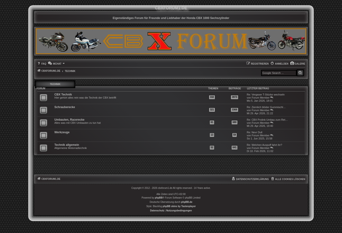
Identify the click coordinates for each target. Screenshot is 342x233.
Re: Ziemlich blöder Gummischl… (266, 107)
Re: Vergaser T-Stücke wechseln (266, 94)
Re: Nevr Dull (254, 132)
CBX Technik (63, 94)
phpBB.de (186, 202)
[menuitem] (297, 63)
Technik (55, 84)
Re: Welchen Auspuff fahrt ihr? (264, 144)
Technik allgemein (66, 145)
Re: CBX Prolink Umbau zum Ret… (267, 119)
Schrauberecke (64, 107)
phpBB (159, 197)
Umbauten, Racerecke (69, 119)
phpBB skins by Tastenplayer (179, 206)
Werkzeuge (62, 132)
